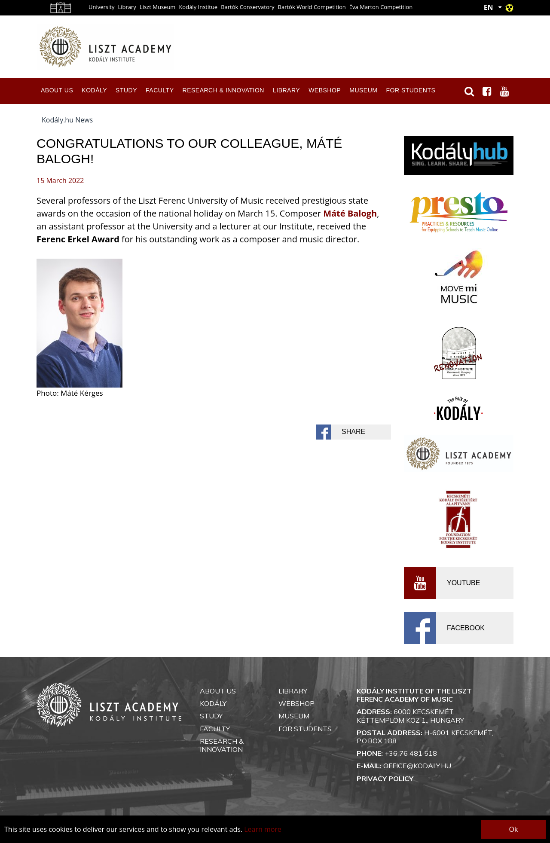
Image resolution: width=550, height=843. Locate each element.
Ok (513, 829)
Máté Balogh (350, 213)
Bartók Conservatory (247, 7)
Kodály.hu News (67, 120)
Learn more (262, 829)
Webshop (325, 90)
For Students (410, 90)
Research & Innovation (223, 90)
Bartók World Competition (312, 7)
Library (127, 7)
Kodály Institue (198, 7)
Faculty (160, 90)
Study (126, 90)
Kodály (94, 90)
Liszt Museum (158, 7)
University (101, 7)
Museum (363, 90)
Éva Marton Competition (380, 7)
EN (488, 7)
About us (57, 90)
